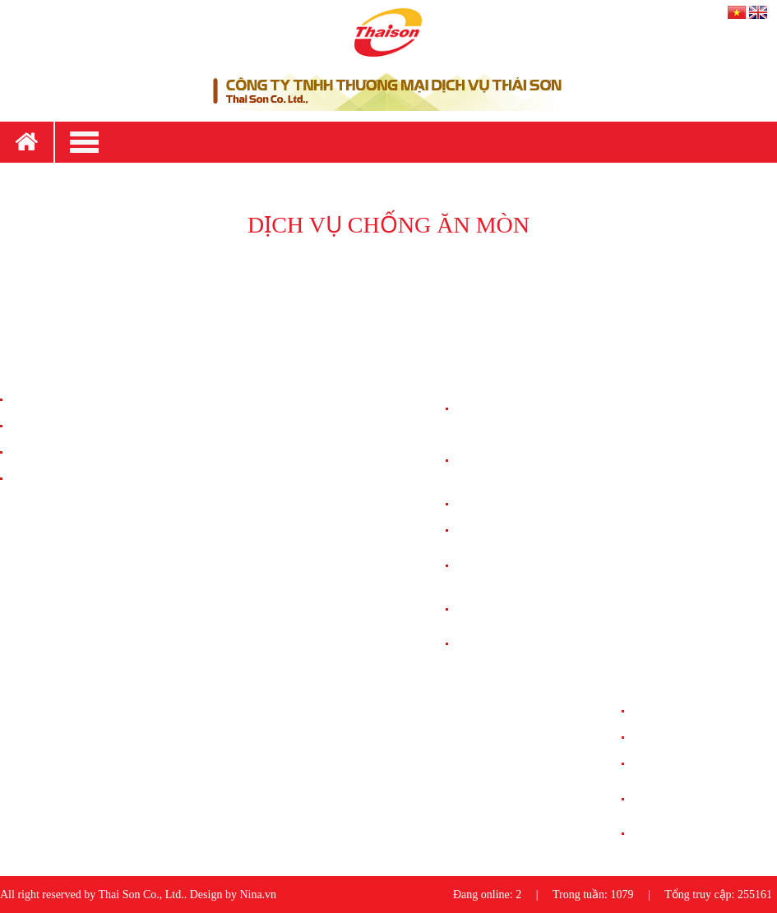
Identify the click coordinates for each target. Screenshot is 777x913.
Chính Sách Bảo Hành (60, 452)
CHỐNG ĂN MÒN (500, 644)
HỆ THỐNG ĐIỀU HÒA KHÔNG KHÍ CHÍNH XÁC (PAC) (519, 460)
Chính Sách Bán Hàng (60, 400)
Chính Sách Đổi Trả (55, 479)
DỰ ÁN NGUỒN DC (681, 737)
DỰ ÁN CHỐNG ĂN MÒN (694, 834)
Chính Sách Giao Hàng (61, 426)
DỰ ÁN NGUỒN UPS (683, 764)
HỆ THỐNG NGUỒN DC (514, 530)
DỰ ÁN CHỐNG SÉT (682, 711)
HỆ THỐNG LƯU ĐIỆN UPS (522, 504)
